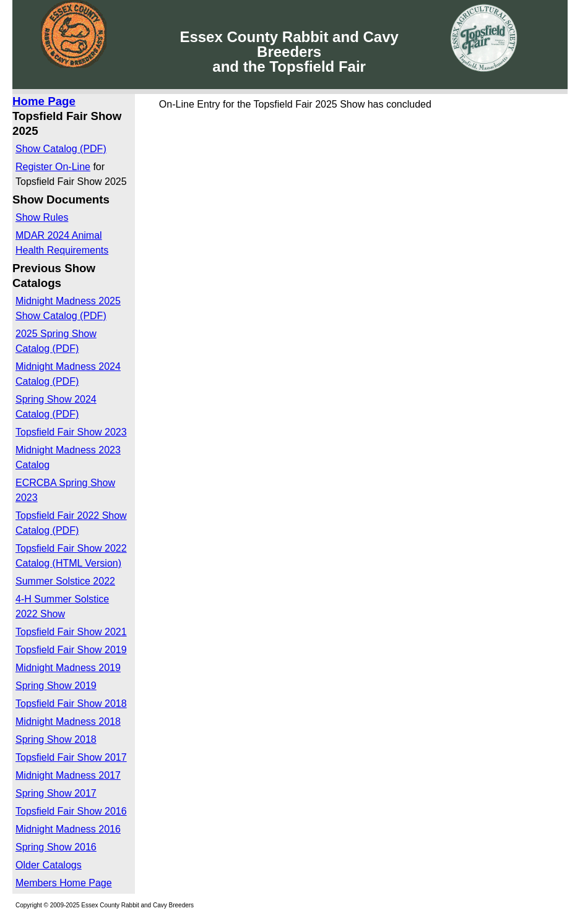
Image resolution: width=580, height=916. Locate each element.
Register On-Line (52, 166)
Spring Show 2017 (56, 793)
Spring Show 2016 (56, 847)
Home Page (44, 101)
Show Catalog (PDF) (60, 148)
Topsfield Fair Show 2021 (71, 632)
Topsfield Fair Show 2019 (71, 649)
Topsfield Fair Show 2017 (71, 757)
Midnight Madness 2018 (68, 721)
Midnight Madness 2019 (68, 667)
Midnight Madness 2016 (68, 829)
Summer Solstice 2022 (65, 581)
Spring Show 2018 (56, 739)
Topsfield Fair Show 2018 (71, 703)
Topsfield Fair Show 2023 (71, 432)
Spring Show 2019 (56, 685)
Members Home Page (63, 883)
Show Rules (41, 217)
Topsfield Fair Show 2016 (71, 811)
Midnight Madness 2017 (68, 775)
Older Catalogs (48, 865)
